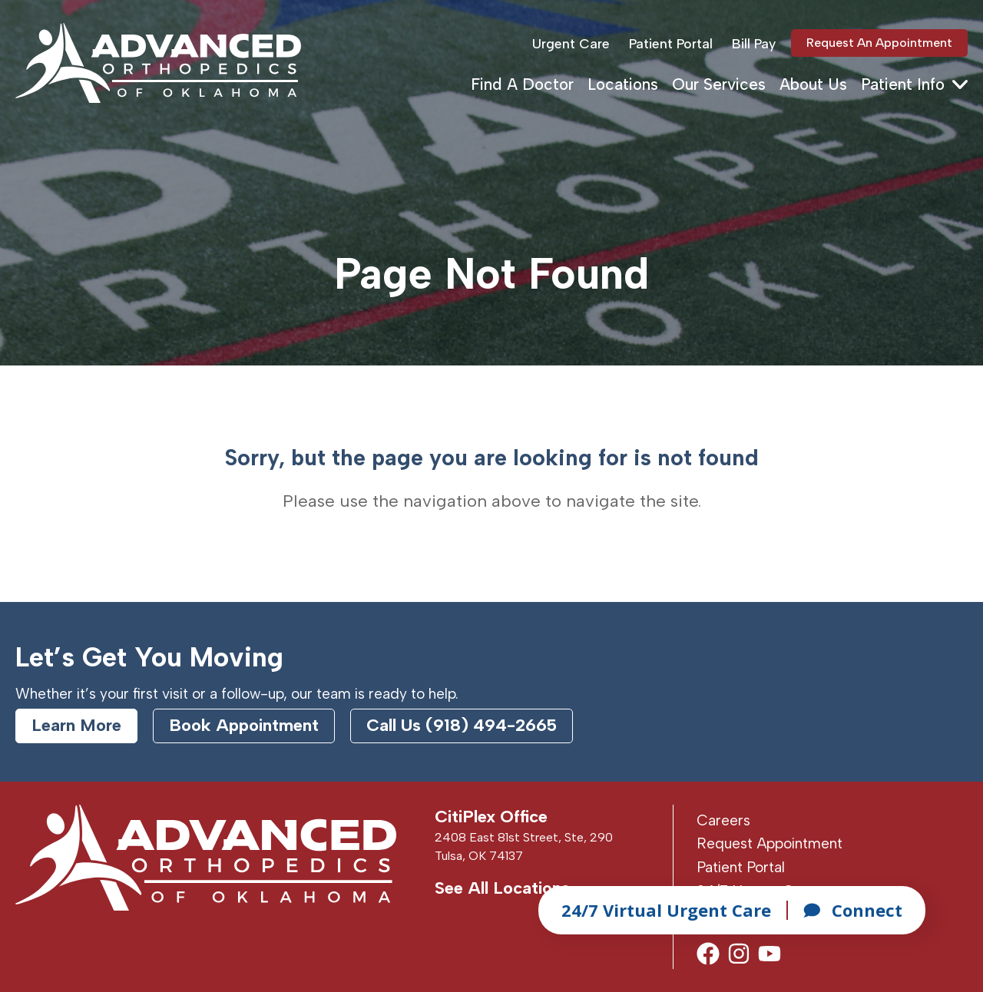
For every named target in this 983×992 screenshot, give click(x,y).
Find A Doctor (522, 84)
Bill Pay (754, 43)
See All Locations (502, 888)
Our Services (719, 84)
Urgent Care (571, 43)
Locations (622, 84)
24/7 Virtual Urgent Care (666, 909)
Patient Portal (671, 43)
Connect (852, 909)
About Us (813, 84)
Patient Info (903, 84)
